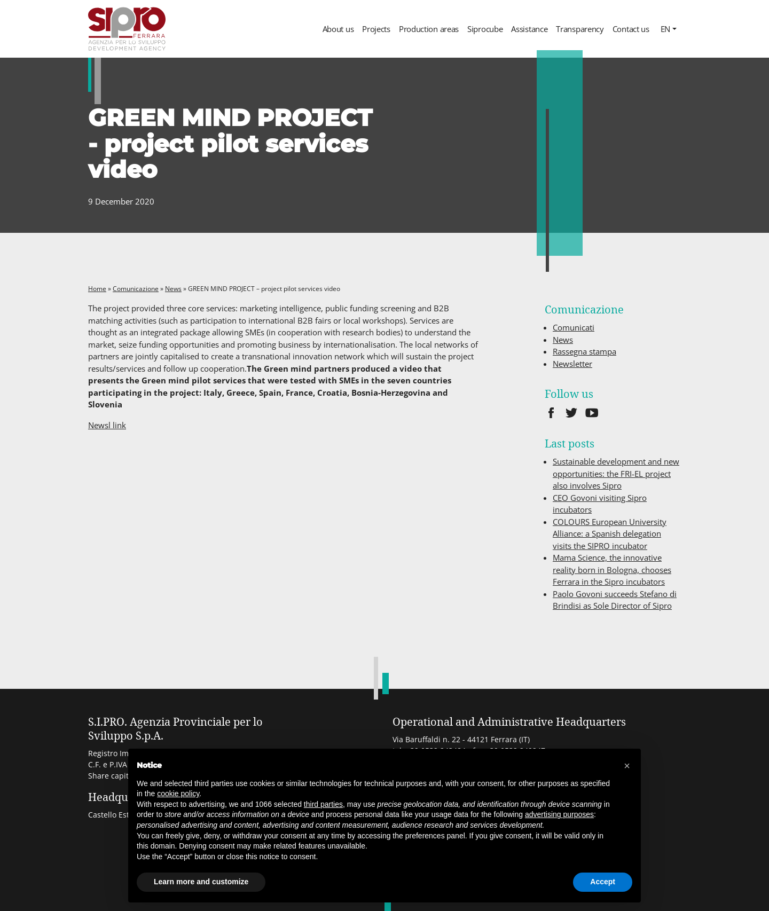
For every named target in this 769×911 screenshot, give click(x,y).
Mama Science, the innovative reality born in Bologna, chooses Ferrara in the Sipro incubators (612, 569)
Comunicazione (136, 288)
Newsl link (107, 425)
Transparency (579, 28)
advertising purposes (559, 814)
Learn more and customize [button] (201, 881)
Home (97, 288)
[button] (626, 765)
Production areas (429, 28)
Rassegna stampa (584, 351)
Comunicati (573, 327)
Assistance (529, 28)
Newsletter (572, 363)
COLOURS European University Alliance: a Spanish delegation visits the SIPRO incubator (609, 533)
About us (338, 28)
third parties (323, 804)
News (173, 288)
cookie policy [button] (178, 793)
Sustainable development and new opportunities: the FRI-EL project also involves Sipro (616, 473)
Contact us (631, 28)
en (665, 28)
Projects (376, 28)
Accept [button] (602, 881)
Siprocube (485, 28)
